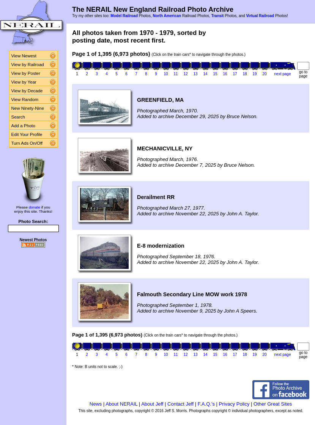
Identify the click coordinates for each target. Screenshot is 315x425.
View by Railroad (27, 64)
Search (18, 117)
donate (34, 207)
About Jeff (152, 404)
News (96, 404)
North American (167, 16)
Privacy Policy (234, 404)
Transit (217, 16)
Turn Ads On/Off (27, 143)
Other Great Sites (273, 404)
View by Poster (26, 73)
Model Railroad (124, 16)
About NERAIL (121, 404)
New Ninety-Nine (27, 108)
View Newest (23, 56)
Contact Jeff (180, 404)
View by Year (23, 82)
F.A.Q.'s (206, 404)
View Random (24, 99)
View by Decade (27, 90)
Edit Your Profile (27, 134)
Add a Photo (23, 125)
